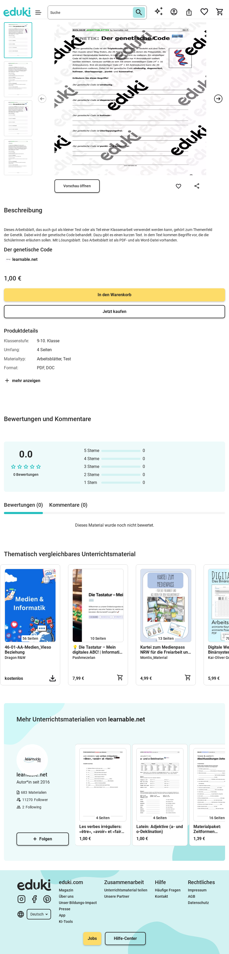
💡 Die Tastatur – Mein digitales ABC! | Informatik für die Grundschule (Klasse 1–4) (97, 650)
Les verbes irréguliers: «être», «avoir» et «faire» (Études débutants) (102, 829)
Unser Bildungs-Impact (78, 903)
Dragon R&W (15, 657)
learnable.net (24, 259)
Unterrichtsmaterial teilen (125, 890)
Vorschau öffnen (77, 186)
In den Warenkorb (114, 294)
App (62, 915)
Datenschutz (198, 903)
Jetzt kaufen (114, 311)
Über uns (66, 896)
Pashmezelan (83, 657)
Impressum (197, 890)
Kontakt (161, 896)
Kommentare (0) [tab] (68, 505)
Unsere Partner (116, 896)
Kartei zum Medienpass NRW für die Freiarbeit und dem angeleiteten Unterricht (165, 650)
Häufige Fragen (168, 890)
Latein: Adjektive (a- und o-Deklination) (159, 829)
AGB (191, 896)
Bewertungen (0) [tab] (23, 505)
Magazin (66, 890)
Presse (64, 909)
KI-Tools (66, 921)
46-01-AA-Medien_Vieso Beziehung (28, 650)
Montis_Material (153, 657)
